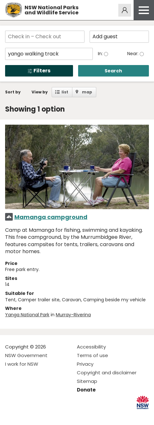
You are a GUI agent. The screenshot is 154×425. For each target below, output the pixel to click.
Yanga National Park (27, 314)
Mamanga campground (50, 217)
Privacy (85, 364)
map (87, 92)
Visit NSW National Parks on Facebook (11, 415)
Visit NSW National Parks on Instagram (25, 415)
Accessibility (91, 346)
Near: (133, 53)
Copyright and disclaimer (106, 372)
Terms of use (92, 355)
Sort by (13, 92)
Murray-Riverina (73, 314)
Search (113, 71)
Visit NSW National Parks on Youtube (38, 415)
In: (101, 53)
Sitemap (87, 381)
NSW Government (26, 355)
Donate (86, 389)
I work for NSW (21, 364)
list (65, 92)
